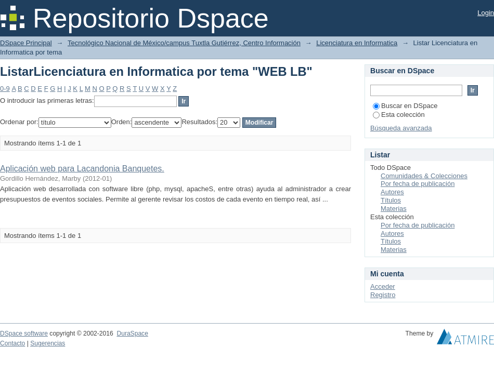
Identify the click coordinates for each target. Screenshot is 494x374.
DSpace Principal (26, 43)
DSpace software (24, 333)
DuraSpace (132, 333)
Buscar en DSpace (405, 106)
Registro (382, 295)
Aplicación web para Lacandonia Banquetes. (82, 168)
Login (485, 13)
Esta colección (399, 114)
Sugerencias (47, 343)
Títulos (391, 200)
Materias (394, 208)
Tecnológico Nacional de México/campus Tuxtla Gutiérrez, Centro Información (184, 43)
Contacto (12, 343)
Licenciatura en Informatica (356, 43)
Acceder (382, 286)
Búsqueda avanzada (401, 128)
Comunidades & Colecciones (424, 176)
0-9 (5, 88)
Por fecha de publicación (417, 184)
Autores (392, 192)
